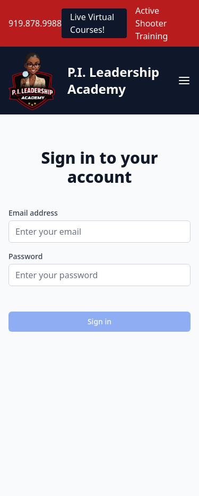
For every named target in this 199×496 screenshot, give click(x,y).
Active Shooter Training (151, 23)
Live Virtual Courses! (92, 23)
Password (25, 256)
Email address (33, 213)
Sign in (99, 321)
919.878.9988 (35, 23)
